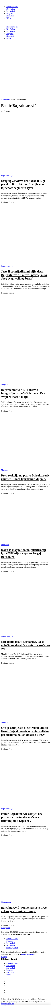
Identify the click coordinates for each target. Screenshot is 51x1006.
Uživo (8, 975)
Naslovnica (6, 99)
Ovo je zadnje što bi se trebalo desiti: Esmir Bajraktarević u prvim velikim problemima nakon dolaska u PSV (25, 731)
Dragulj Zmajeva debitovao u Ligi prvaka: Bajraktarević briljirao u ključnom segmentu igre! (23, 184)
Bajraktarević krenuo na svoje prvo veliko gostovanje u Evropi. (24, 909)
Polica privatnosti (28, 954)
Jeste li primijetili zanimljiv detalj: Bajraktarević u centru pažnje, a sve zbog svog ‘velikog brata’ (24, 275)
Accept (4, 957)
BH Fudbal (10, 945)
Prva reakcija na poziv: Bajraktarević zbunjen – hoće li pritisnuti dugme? (25, 477)
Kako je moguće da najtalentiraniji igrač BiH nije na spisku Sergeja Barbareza (23, 553)
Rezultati (10, 972)
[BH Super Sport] (9, 2)
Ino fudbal (10, 943)
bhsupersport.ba (7, 1004)
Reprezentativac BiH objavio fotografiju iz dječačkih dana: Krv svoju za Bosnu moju (23, 393)
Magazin (9, 941)
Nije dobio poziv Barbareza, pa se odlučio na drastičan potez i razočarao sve (25, 645)
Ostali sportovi (12, 948)
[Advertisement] (25, 72)
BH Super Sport (9, 22)
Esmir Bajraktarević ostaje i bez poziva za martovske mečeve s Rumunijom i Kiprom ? (21, 817)
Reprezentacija (12, 938)
